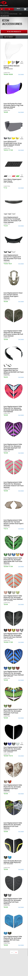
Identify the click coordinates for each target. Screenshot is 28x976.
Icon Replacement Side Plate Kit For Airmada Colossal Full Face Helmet (13, 787)
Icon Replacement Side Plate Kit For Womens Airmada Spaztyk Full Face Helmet (13, 446)
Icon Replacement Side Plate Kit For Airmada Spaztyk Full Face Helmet (14, 673)
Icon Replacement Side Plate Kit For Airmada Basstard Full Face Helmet (13, 825)
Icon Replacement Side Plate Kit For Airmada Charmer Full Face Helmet (13, 711)
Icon (20, 14)
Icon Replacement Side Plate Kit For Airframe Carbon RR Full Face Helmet (13, 939)
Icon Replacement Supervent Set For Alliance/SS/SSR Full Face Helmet (14, 371)
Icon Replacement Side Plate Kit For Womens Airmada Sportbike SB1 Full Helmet (13, 409)
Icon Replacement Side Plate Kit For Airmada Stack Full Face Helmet (13, 635)
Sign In (18, 8)
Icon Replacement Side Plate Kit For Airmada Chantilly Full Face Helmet (13, 901)
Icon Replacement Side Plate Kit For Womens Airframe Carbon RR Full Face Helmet (13, 333)
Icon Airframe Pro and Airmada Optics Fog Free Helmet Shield (13, 105)
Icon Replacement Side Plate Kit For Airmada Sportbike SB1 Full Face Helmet (13, 560)
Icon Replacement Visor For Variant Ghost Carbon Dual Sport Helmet (13, 295)
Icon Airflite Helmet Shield (11, 67)
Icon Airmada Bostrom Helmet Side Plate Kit (13, 862)
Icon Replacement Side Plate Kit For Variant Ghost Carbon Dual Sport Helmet (13, 522)
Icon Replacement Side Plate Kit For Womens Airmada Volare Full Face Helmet (14, 484)
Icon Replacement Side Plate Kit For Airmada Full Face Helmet (13, 749)
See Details (21, 74)
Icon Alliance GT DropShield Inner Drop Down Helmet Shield (13, 143)
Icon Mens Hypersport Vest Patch (12, 180)
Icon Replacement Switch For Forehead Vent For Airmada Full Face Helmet (12, 219)
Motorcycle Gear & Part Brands (8, 14)
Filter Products (14, 31)
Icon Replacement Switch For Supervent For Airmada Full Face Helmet (12, 257)
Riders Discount (4, 12)
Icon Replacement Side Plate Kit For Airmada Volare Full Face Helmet (13, 597)
